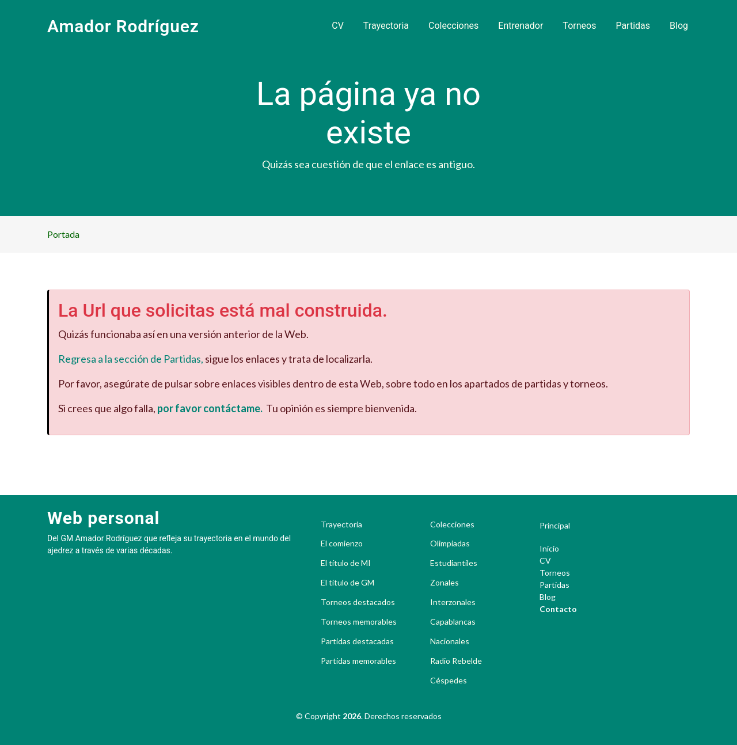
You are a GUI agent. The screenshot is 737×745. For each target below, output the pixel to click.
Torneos (579, 25)
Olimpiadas (450, 543)
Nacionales (449, 641)
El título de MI (346, 563)
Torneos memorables (359, 622)
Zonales (444, 583)
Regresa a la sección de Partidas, (130, 358)
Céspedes (448, 680)
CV (338, 25)
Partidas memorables (358, 661)
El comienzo (342, 543)
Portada (63, 234)
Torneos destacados (358, 602)
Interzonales (453, 602)
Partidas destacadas (357, 641)
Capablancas (453, 622)
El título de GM (347, 583)
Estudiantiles (453, 563)
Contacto (558, 609)
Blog (679, 25)
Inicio (549, 548)
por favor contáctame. (210, 408)
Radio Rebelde (456, 661)
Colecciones (453, 25)
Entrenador (520, 25)
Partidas (633, 25)
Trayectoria (386, 25)
